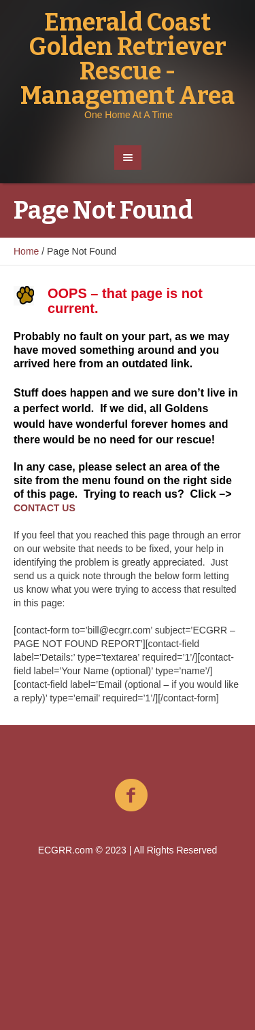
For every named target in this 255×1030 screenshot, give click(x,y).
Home (26, 251)
